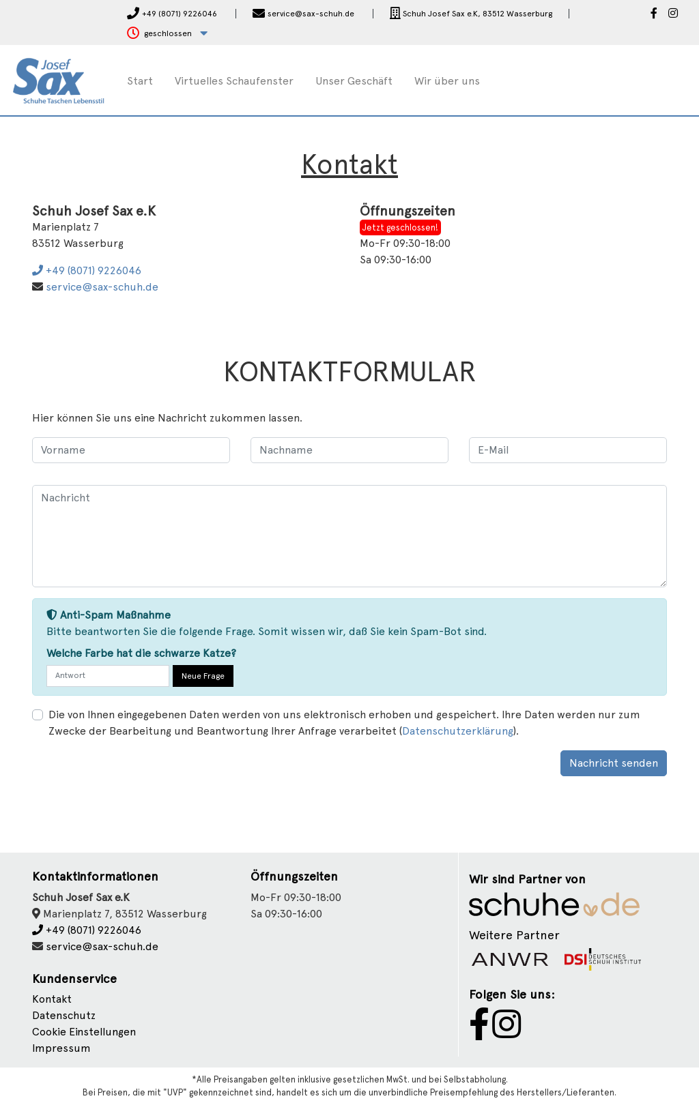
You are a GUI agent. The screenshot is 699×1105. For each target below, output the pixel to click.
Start (140, 80)
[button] (167, 34)
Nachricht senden (613, 762)
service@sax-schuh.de (102, 286)
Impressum (61, 1048)
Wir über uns (447, 80)
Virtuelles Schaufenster (234, 80)
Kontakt (52, 998)
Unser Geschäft (354, 80)
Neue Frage (203, 676)
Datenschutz (64, 1015)
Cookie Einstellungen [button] (84, 1031)
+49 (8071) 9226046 (86, 270)
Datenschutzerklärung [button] (457, 730)
